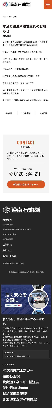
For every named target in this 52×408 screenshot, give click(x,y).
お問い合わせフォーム (27, 184)
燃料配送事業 (8, 224)
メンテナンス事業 (9, 234)
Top (4, 16)
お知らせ (7, 250)
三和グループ (26, 354)
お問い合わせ (9, 256)
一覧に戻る (26, 113)
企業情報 (7, 244)
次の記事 (43, 113)
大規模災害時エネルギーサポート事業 (17, 229)
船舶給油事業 (8, 239)
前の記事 (8, 113)
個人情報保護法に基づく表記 (13, 263)
